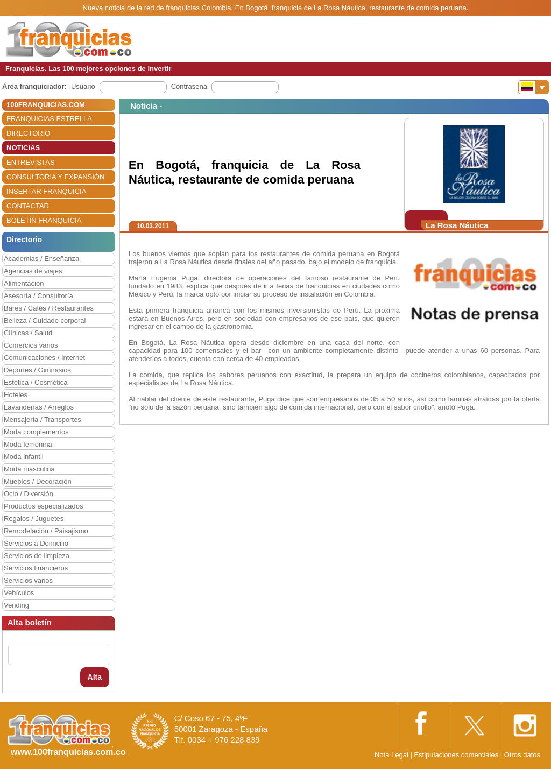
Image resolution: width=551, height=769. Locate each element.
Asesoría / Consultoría (38, 296)
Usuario (83, 86)
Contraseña (189, 86)
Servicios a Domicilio (36, 543)
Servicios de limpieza (36, 556)
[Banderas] (533, 87)
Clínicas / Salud (28, 333)
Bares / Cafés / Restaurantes (49, 308)
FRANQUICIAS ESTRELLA (49, 119)
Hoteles (15, 395)
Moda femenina (28, 444)
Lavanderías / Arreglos (39, 407)
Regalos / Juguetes (33, 518)
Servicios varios (28, 580)
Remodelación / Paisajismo (46, 531)
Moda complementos (36, 432)
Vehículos (19, 593)
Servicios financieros (36, 568)
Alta (95, 677)
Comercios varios (31, 345)
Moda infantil (24, 457)
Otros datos (522, 755)
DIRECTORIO (28, 133)
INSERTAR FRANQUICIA (46, 191)
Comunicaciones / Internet (44, 358)
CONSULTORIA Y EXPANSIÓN (55, 177)
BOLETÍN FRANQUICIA (43, 220)
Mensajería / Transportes (42, 419)
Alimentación (24, 283)
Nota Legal (391, 755)
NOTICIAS (23, 148)
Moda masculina (29, 469)
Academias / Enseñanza (41, 259)
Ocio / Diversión (28, 494)
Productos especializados (43, 506)
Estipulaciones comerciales (457, 755)
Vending (16, 605)
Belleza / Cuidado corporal (45, 320)
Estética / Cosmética (36, 382)
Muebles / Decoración (38, 481)
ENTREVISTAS (30, 162)
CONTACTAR (27, 206)
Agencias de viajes (33, 271)
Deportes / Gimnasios (37, 370)
